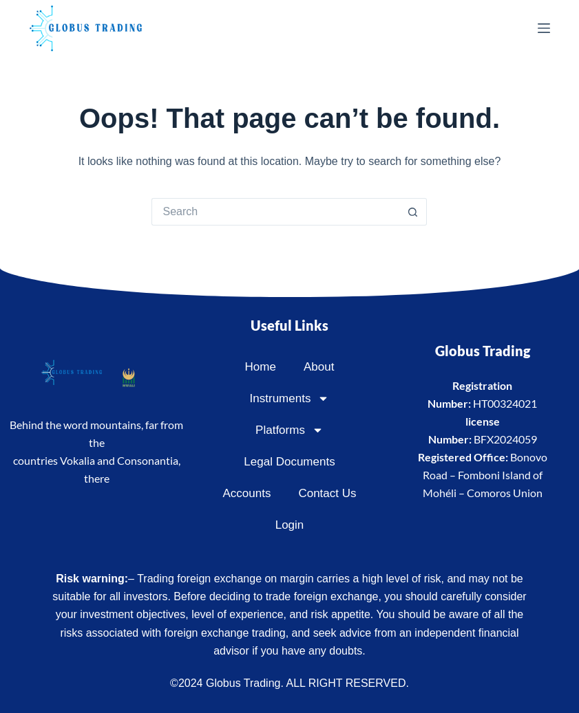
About (319, 366)
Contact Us (327, 493)
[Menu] (544, 28)
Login (289, 524)
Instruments (290, 398)
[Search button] (413, 212)
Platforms (289, 430)
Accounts (246, 493)
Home (260, 366)
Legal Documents (289, 461)
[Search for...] (275, 212)
